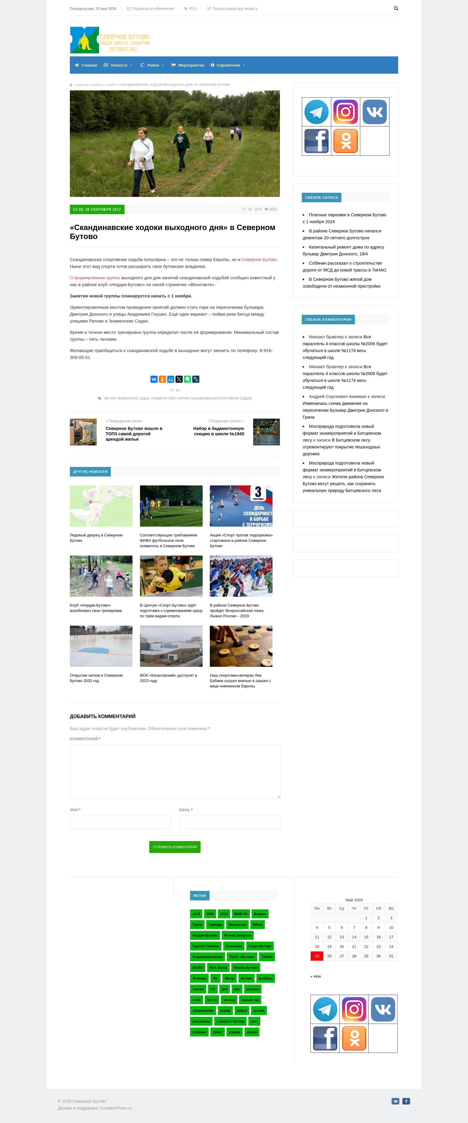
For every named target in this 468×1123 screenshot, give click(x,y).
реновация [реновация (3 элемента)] (201, 1020)
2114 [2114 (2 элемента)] (223, 913)
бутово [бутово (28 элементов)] (246, 977)
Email (186, 809)
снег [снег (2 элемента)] (254, 1020)
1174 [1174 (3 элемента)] (196, 913)
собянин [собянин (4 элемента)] (199, 1031)
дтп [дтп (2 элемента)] (224, 988)
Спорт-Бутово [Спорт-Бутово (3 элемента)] (260, 945)
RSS (190, 9)
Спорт (111, 85)
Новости (121, 65)
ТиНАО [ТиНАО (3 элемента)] (267, 956)
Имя (75, 809)
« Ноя (315, 976)
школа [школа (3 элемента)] (252, 1031)
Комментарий (85, 738)
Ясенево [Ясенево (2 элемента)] (199, 977)
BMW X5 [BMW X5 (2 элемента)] (240, 913)
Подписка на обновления (150, 9)
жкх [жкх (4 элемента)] (237, 988)
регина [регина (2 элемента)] (258, 1010)
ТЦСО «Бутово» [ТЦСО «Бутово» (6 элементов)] (242, 956)
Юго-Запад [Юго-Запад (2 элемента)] (218, 967)
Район (156, 65)
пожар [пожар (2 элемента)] (225, 1010)
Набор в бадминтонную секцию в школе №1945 (218, 430)
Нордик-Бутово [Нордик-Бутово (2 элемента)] (205, 935)
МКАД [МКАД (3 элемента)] (257, 924)
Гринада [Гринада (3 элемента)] (215, 924)
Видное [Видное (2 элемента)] (260, 913)
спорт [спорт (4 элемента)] (217, 1031)
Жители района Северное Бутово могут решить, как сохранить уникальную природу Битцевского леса (344, 483)
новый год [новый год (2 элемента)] (249, 999)
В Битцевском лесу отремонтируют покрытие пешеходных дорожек (343, 446)
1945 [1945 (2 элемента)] (210, 913)
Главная (89, 65)
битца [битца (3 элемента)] (229, 977)
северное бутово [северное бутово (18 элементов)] (230, 1020)
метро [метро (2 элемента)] (212, 999)
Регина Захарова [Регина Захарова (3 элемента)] (238, 935)
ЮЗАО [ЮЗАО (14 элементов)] (198, 967)
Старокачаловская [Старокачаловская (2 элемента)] (208, 956)
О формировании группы (96, 277)
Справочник (234, 65)
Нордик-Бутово (161, 398)
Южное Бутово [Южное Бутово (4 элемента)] (246, 967)
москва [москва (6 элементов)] (229, 999)
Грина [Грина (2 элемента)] (197, 924)
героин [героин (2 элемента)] (198, 988)
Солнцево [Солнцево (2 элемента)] (234, 945)
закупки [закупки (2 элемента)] (253, 988)
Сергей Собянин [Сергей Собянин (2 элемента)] (206, 945)
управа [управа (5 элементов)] (234, 1031)
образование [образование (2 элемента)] (203, 1010)
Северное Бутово (260, 259)
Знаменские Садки (128, 398)
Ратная (183, 398)
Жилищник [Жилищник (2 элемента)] (237, 924)
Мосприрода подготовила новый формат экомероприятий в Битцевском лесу (343, 433)
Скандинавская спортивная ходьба (225, 398)
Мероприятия (196, 65)
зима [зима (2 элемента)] (196, 999)
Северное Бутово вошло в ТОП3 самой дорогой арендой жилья (135, 433)
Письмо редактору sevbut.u (232, 9)
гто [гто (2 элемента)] (212, 988)
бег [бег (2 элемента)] (215, 977)
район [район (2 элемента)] (242, 1010)
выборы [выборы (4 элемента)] (266, 977)
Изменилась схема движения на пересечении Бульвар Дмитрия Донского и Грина (345, 410)
